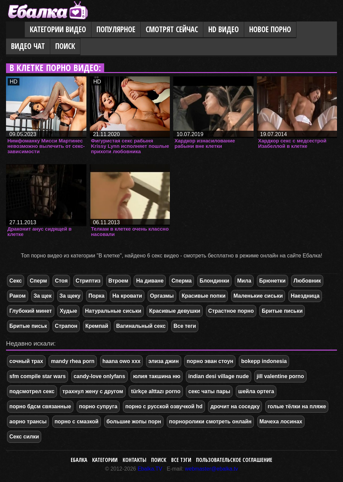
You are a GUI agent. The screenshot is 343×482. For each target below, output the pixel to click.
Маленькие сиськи (258, 296)
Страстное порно (231, 311)
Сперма (182, 281)
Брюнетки (272, 281)
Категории (105, 460)
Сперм (38, 281)
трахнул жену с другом (92, 391)
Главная (15, 29)
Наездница (305, 296)
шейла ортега (256, 391)
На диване (149, 281)
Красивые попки (203, 296)
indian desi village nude (218, 376)
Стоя (61, 281)
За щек (42, 296)
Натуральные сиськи (113, 311)
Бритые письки (282, 311)
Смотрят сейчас (172, 29)
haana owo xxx (121, 361)
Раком (17, 296)
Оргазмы (162, 296)
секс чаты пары (209, 391)
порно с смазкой (76, 421)
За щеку (70, 296)
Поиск (65, 46)
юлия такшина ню (156, 376)
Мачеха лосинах (281, 421)
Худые (68, 311)
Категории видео (58, 29)
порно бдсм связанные (40, 406)
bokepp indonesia (264, 361)
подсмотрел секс (32, 391)
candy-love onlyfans (99, 376)
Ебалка (79, 460)
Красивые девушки (174, 311)
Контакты (134, 460)
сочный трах (26, 361)
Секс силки (24, 436)
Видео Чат (28, 46)
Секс (15, 281)
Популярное (115, 29)
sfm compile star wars (37, 376)
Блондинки (214, 281)
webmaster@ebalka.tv (211, 469)
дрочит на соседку (235, 406)
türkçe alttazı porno (156, 391)
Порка (96, 296)
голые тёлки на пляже (297, 406)
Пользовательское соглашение (234, 460)
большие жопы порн (134, 421)
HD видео (223, 29)
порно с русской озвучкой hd (164, 406)
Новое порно (270, 29)
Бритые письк (28, 326)
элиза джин (163, 361)
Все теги (185, 326)
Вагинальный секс (141, 326)
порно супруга (98, 406)
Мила (244, 281)
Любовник (307, 281)
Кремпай (96, 326)
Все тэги (181, 460)
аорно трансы (28, 421)
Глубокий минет (30, 311)
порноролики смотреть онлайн (210, 421)
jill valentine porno (280, 376)
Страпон (66, 326)
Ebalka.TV (150, 469)
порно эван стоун (210, 361)
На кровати (127, 296)
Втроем (118, 281)
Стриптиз (88, 281)
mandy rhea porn (72, 361)
